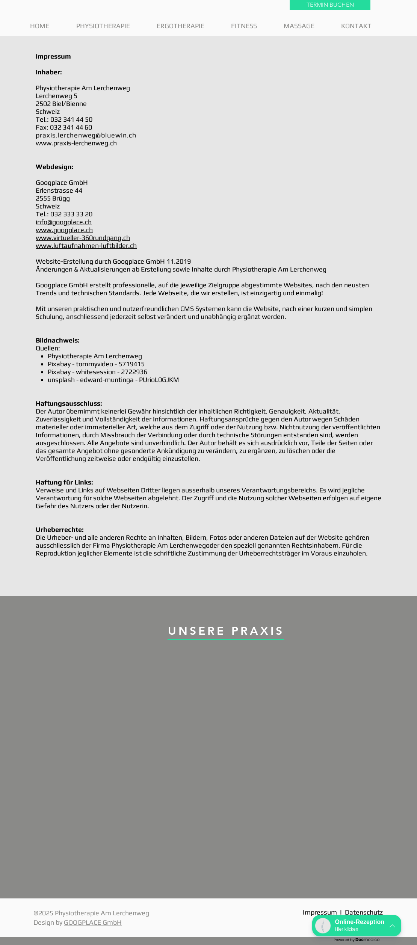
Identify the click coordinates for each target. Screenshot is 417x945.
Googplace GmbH (62, 182)
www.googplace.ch (64, 230)
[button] (111, 26)
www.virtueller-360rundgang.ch (83, 238)
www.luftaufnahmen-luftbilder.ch (86, 245)
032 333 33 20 (71, 214)
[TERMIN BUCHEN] (330, 5)
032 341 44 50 (71, 119)
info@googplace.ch (64, 222)
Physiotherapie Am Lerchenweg (83, 88)
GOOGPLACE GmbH (93, 922)
